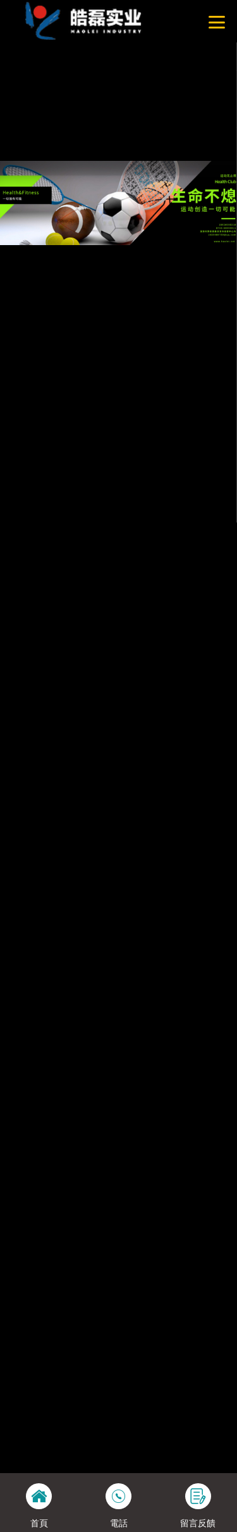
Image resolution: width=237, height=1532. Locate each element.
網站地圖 (16, 112)
